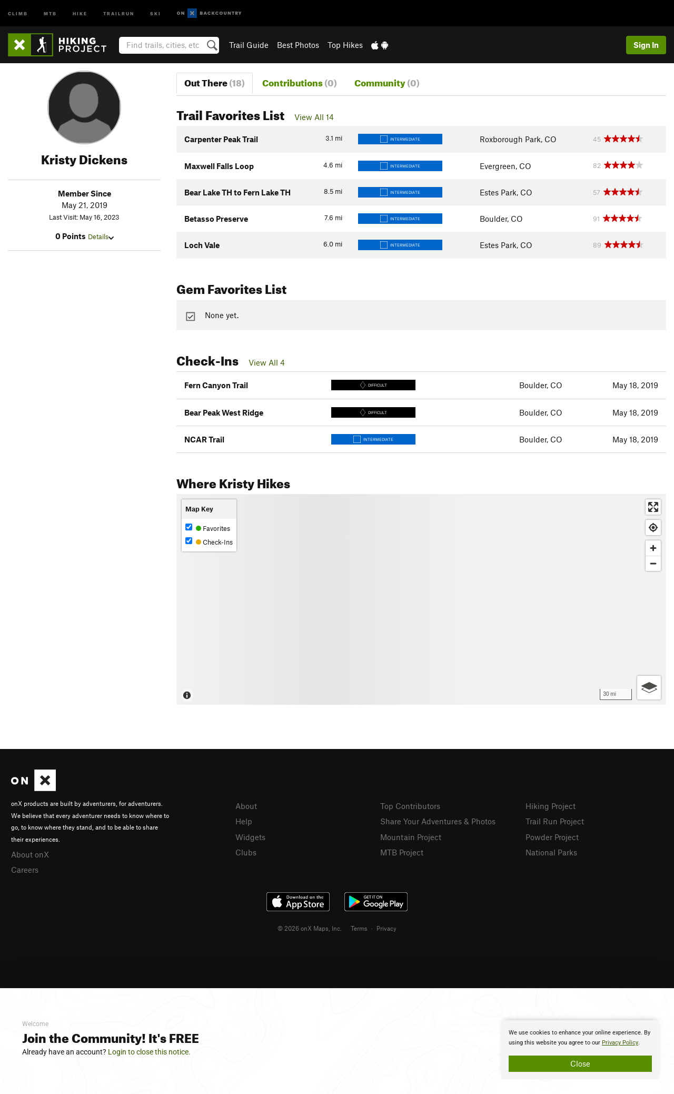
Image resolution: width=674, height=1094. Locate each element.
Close (580, 1063)
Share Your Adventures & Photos (437, 821)
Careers (24, 869)
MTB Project (401, 852)
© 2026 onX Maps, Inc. (309, 928)
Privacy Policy (620, 1042)
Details (101, 236)
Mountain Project (410, 837)
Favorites (207, 528)
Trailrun (118, 12)
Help (243, 821)
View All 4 (267, 362)
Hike (80, 12)
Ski (155, 12)
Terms (359, 928)
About (246, 806)
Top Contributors (410, 806)
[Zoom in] (653, 548)
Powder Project (552, 837)
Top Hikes (345, 45)
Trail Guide (249, 45)
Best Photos (298, 45)
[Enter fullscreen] (653, 507)
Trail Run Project (555, 821)
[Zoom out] (653, 563)
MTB (50, 12)
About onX (30, 854)
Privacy (386, 928)
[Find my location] (653, 527)
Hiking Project (551, 806)
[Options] (649, 687)
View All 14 (314, 117)
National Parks (551, 852)
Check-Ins (209, 541)
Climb (18, 12)
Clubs (245, 852)
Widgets (250, 837)
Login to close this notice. (149, 1052)
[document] (580, 1050)
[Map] (421, 599)
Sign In (646, 45)
